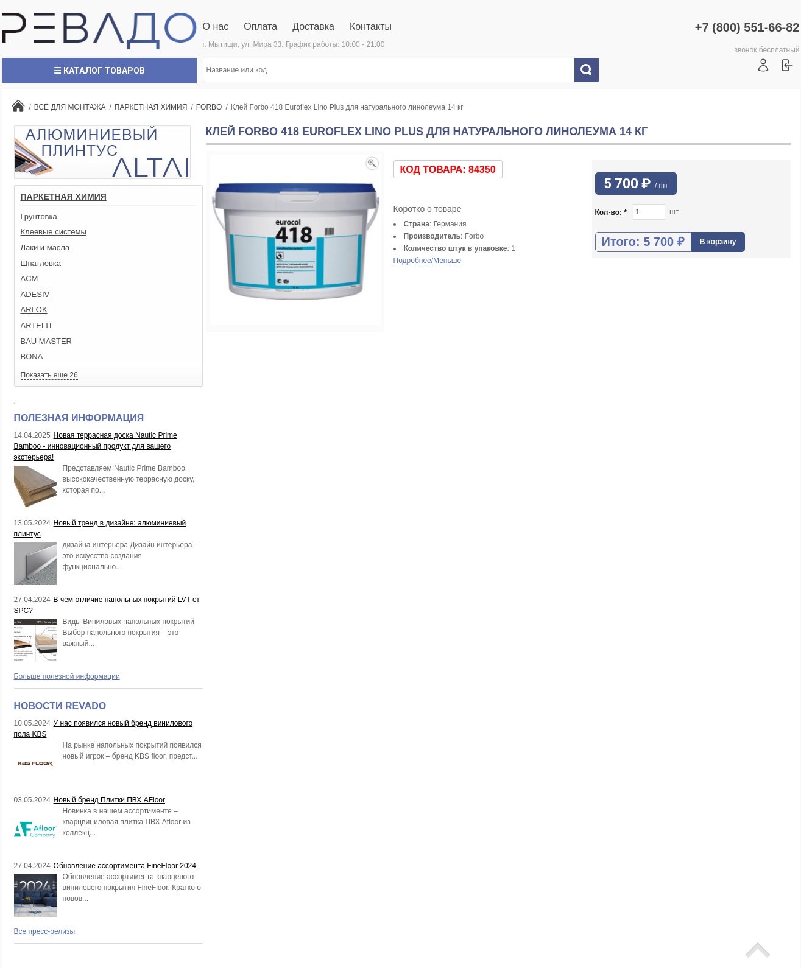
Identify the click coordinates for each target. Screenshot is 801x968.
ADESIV (35, 294)
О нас (216, 26)
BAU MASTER (46, 341)
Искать (591, 70)
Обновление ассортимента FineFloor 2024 (125, 865)
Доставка (313, 26)
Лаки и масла (45, 247)
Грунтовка (39, 216)
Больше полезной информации (67, 676)
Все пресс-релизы (45, 931)
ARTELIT (37, 325)
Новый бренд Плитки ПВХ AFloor (109, 800)
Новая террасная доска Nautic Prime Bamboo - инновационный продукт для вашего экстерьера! (95, 446)
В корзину (718, 241)
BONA (32, 356)
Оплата (260, 26)
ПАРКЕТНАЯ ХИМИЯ (64, 197)
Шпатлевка (41, 263)
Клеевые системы (53, 231)
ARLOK (34, 309)
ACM (29, 278)
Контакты (371, 26)
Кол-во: (611, 212)
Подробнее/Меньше (427, 260)
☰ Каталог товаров (99, 70)
